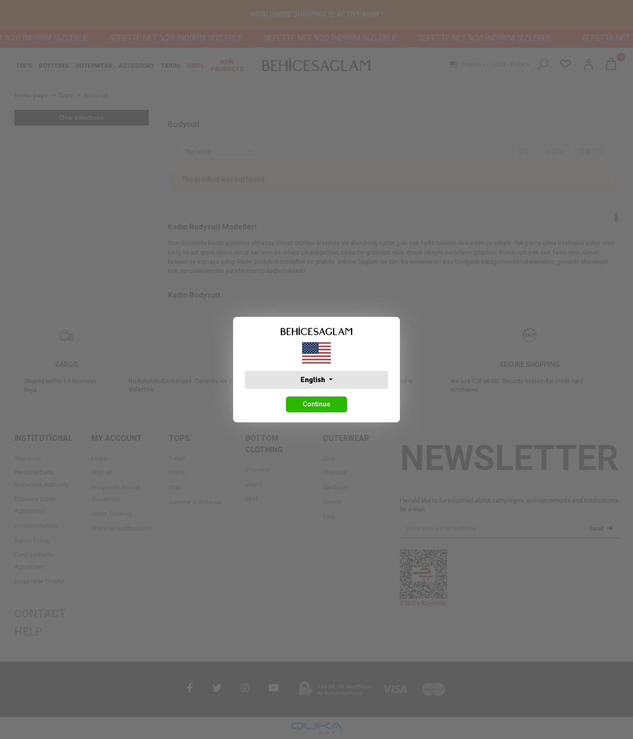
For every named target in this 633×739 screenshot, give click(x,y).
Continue (316, 404)
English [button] (313, 380)
